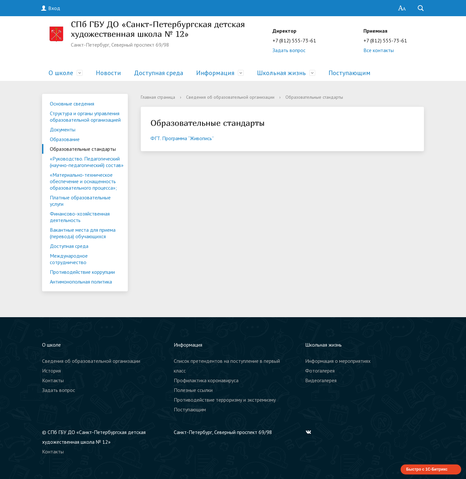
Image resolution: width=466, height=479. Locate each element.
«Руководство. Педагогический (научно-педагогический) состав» (87, 161)
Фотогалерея (320, 370)
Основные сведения (72, 103)
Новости (108, 73)
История (51, 370)
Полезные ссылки (193, 390)
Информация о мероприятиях (338, 361)
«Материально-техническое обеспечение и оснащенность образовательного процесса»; (83, 181)
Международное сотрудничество (69, 258)
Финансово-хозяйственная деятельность (80, 216)
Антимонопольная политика (81, 281)
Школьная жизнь (281, 73)
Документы (62, 129)
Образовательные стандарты (83, 149)
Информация (215, 73)
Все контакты (378, 50)
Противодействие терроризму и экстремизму (225, 399)
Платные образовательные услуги (80, 200)
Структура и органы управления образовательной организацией (85, 116)
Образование (65, 139)
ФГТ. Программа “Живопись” (182, 138)
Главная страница (158, 97)
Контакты (53, 380)
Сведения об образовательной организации (230, 97)
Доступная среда (158, 73)
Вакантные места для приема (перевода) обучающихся (83, 233)
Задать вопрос (288, 50)
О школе (61, 73)
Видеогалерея (321, 380)
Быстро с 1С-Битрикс (427, 469)
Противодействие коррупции (82, 272)
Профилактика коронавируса (206, 380)
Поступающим (349, 73)
